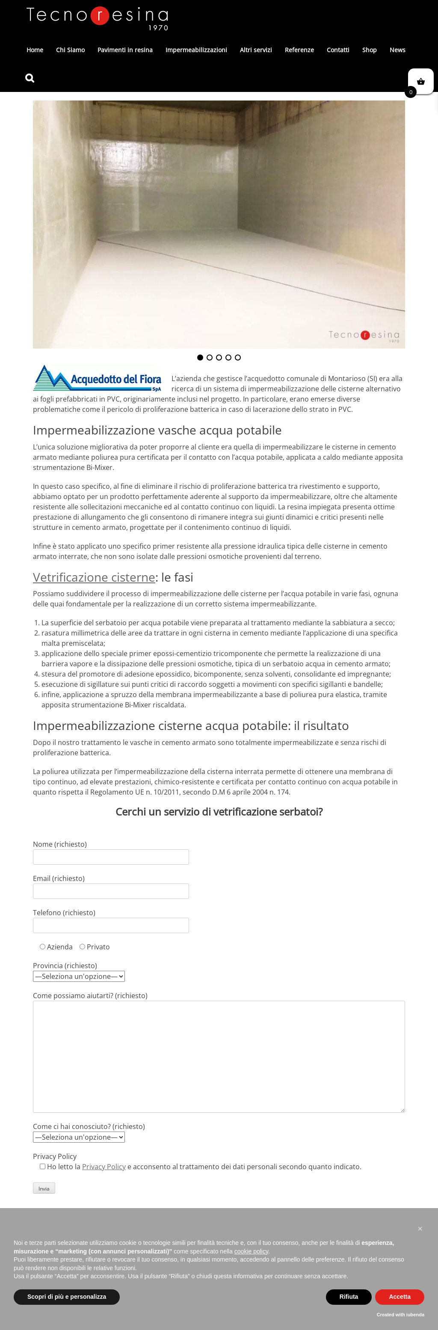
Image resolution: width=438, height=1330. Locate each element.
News (397, 50)
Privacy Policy (104, 1166)
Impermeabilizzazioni (196, 50)
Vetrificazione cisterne (94, 577)
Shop (369, 50)
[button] (420, 1228)
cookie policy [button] (251, 1251)
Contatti (338, 50)
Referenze (299, 50)
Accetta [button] (400, 1296)
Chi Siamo (70, 50)
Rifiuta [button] (349, 1296)
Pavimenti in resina (125, 50)
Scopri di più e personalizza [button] (66, 1296)
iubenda (415, 1314)
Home (35, 50)
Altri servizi (256, 50)
